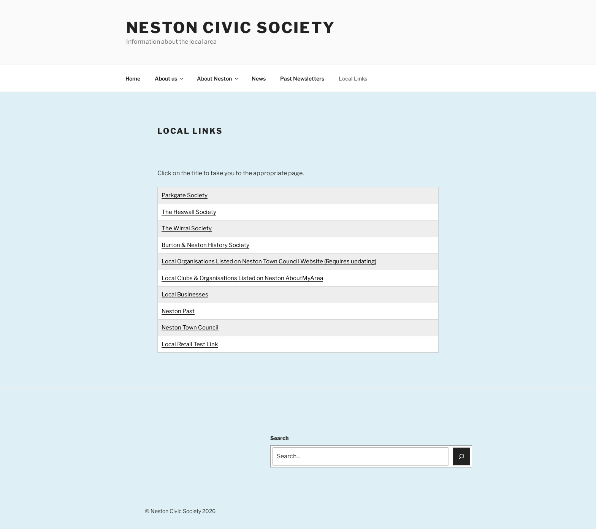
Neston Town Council (190, 327)
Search (279, 438)
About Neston (218, 78)
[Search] (461, 456)
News (259, 78)
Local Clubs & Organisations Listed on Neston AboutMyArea (242, 278)
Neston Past (178, 311)
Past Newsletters (302, 78)
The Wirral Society (187, 228)
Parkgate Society (185, 195)
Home (132, 78)
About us (169, 78)
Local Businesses (185, 294)
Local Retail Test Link (190, 344)
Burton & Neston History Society (205, 245)
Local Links (353, 78)
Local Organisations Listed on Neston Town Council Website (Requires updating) (269, 261)
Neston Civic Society (230, 27)
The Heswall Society (189, 212)
